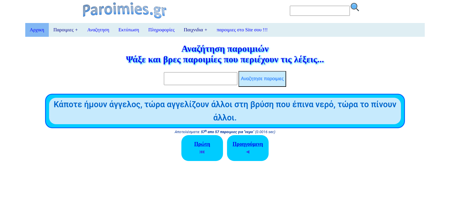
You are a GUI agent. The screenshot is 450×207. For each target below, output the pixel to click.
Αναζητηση (98, 29)
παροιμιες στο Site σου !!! (242, 29)
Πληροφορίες (161, 29)
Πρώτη (202, 147)
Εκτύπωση (129, 29)
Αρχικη (37, 29)
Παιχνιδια (195, 29)
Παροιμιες (65, 29)
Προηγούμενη (248, 147)
